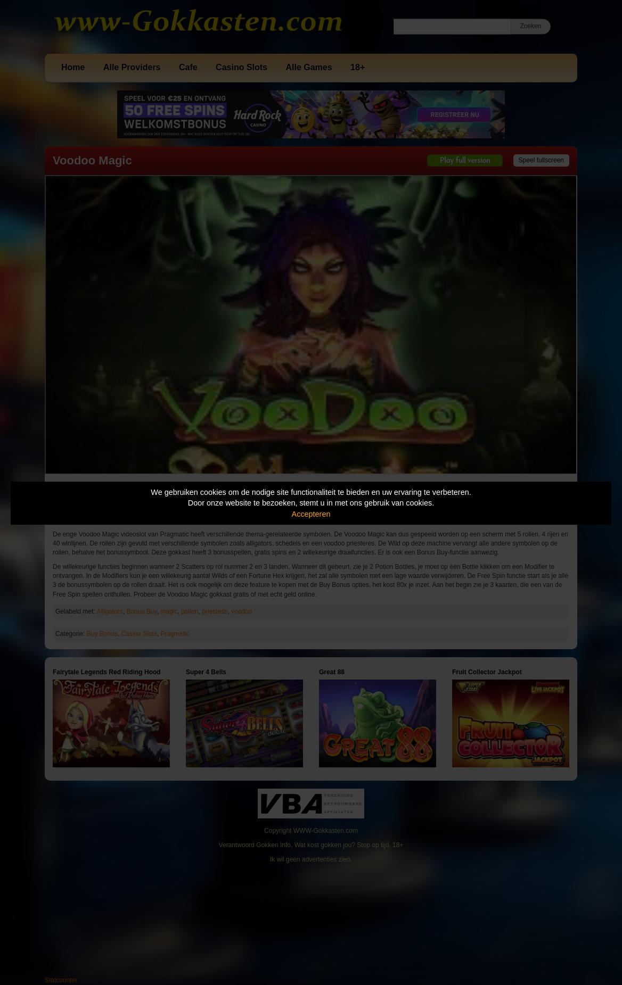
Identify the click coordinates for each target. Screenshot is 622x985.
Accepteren (311, 514)
